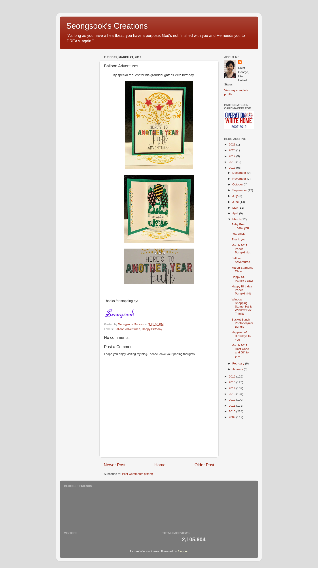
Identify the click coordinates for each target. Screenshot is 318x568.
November (239, 178)
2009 (232, 417)
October (238, 184)
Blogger (183, 551)
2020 (232, 150)
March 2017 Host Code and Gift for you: (241, 351)
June (236, 202)
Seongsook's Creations (107, 25)
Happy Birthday (152, 329)
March (236, 219)
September (240, 190)
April (235, 213)
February (238, 363)
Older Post (204, 464)
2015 (232, 382)
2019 (232, 156)
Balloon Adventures (127, 329)
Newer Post (114, 464)
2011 (232, 405)
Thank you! (239, 239)
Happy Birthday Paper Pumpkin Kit (242, 290)
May (235, 207)
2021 (232, 144)
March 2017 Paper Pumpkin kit (241, 249)
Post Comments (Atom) (137, 474)
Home (159, 464)
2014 (232, 388)
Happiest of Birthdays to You (241, 336)
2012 (232, 399)
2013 (232, 394)
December (239, 172)
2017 (232, 167)
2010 (232, 411)
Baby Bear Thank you (240, 226)
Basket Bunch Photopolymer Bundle (242, 323)
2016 (232, 376)
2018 (232, 162)
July (235, 196)
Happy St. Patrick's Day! (242, 278)
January (238, 369)
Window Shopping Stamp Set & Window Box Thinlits (242, 306)
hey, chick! (239, 233)
